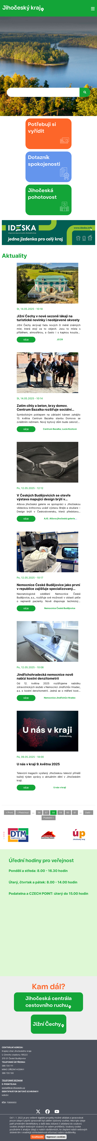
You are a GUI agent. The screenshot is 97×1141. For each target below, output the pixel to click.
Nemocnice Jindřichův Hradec (60, 697)
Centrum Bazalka (52, 429)
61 (75, 812)
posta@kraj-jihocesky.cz (13, 1088)
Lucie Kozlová (69, 429)
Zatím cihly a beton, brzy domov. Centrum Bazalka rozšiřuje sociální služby (44, 409)
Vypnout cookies (56, 1136)
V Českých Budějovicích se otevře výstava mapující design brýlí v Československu (44, 499)
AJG (46, 518)
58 (53, 812)
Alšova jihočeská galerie (62, 518)
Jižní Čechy (48, 1024)
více (26, 339)
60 (67, 812)
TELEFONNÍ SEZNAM (12, 1080)
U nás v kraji (59, 787)
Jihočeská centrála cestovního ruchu (48, 1001)
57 (46, 812)
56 (39, 812)
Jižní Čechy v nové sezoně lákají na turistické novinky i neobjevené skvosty (48, 318)
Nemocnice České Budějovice (59, 608)
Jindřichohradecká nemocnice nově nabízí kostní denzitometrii (45, 676)
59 (60, 812)
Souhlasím (37, 1136)
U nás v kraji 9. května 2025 (38, 764)
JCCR (60, 339)
